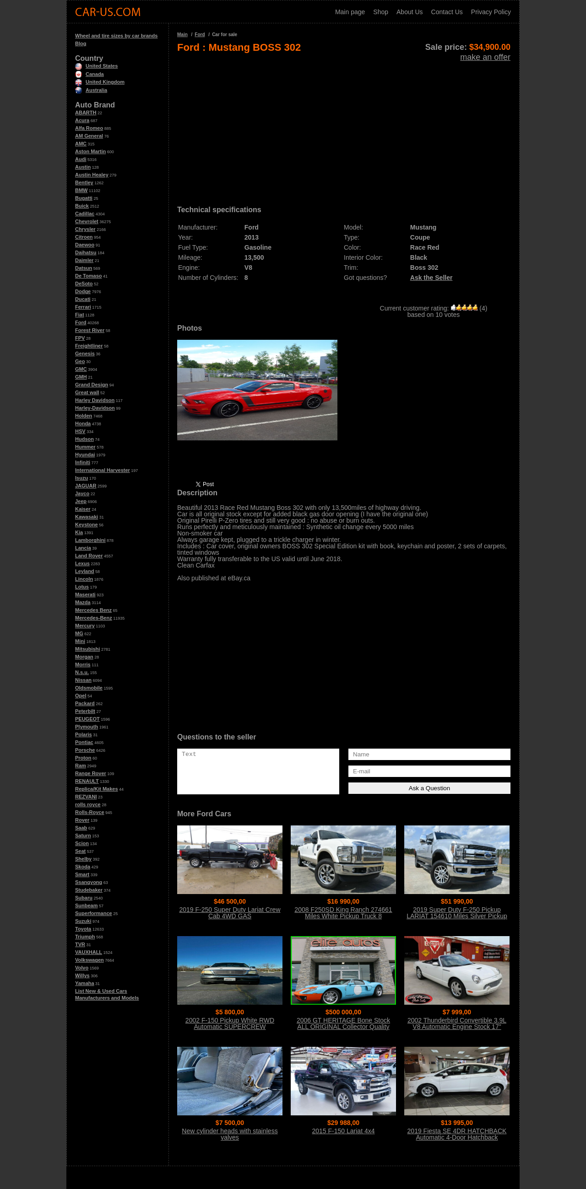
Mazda (83, 602)
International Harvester (102, 470)
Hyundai (85, 454)
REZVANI (86, 796)
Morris (83, 664)
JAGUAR (85, 485)
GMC (81, 369)
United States (96, 66)
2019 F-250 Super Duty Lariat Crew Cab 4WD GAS (230, 912)
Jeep (81, 501)
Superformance (93, 913)
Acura (82, 120)
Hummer (85, 447)
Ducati (83, 299)
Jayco (82, 493)
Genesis (85, 353)
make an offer (485, 57)
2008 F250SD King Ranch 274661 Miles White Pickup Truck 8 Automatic (343, 916)
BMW (81, 190)
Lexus (82, 563)
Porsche (85, 750)
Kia (79, 532)
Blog (80, 43)
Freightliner (89, 345)
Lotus (82, 586)
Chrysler (85, 229)
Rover (82, 820)
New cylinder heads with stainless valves (229, 1134)
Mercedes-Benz (93, 618)
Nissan (83, 680)
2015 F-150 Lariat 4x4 (343, 1131)
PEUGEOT (87, 719)
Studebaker (89, 890)
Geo (80, 361)
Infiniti (82, 462)
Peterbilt (85, 711)
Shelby (83, 859)
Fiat (79, 314)
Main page (350, 12)
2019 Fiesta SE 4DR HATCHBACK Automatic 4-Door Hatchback (457, 1134)
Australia (91, 90)
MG (79, 633)
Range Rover (90, 773)
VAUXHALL (88, 952)
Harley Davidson (94, 400)
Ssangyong (88, 882)
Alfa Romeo (89, 128)
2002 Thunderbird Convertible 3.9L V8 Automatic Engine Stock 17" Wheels (456, 1026)
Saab (81, 827)
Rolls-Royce (89, 812)
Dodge (83, 291)
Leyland (84, 571)
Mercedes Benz (93, 610)
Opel (80, 695)
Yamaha (84, 983)
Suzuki (83, 921)
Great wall (87, 392)
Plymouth (86, 726)
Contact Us (447, 12)
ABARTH (85, 112)
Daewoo (84, 244)
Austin (83, 167)
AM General (89, 136)
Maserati (85, 594)
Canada (89, 74)
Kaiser (83, 509)
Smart (82, 874)
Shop (380, 12)
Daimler (84, 260)
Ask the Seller (431, 277)
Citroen (84, 237)
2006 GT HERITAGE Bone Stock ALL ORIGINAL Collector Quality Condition (343, 1026)
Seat (80, 851)
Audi (80, 159)
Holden (83, 415)
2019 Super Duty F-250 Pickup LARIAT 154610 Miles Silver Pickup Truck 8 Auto (457, 916)
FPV (80, 338)
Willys (82, 975)
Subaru (83, 897)
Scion (82, 843)
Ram (80, 765)
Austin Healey (92, 174)
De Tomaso (88, 276)
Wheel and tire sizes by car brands (116, 35)
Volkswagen (89, 960)
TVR (80, 944)
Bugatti (83, 198)
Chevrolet (86, 221)
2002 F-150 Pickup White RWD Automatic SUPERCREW (229, 1023)
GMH (81, 377)
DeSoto (84, 283)
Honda (83, 423)
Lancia (83, 548)
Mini (80, 641)
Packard (85, 703)
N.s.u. (82, 672)
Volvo (81, 967)
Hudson (84, 439)
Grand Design (91, 384)
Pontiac (84, 742)
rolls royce (88, 804)
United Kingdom (100, 82)
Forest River (89, 330)
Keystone (86, 524)
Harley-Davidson (95, 408)
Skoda (82, 866)
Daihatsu (85, 252)
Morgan (84, 656)
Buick (82, 206)
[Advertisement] (343, 126)
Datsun (83, 268)
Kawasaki (86, 517)
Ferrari (83, 307)
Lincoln (84, 579)
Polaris (83, 734)
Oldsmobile (89, 688)
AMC (81, 143)
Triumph (85, 936)
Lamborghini (90, 540)
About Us (409, 12)
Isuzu (81, 478)
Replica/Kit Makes (96, 789)
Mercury (85, 625)
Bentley (84, 182)
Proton (83, 758)
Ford (80, 322)
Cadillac (84, 213)
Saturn (83, 835)
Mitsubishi (87, 649)
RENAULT (87, 781)
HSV (80, 431)
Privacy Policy (491, 12)
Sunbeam (86, 905)
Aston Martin (90, 151)
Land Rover (89, 555)
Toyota (83, 929)
